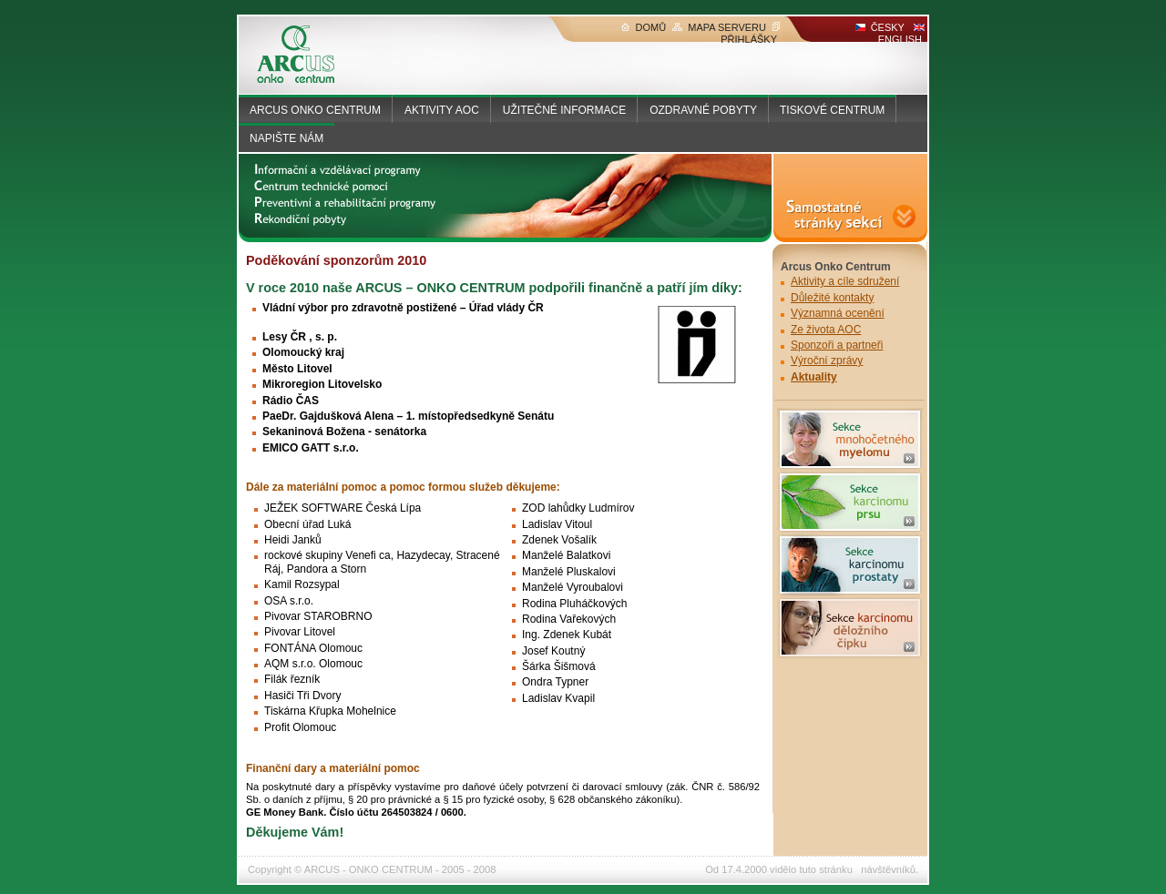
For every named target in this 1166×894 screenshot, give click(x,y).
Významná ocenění (838, 313)
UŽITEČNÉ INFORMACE (564, 110)
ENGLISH (901, 34)
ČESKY (880, 27)
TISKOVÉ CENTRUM (832, 110)
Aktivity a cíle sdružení (845, 281)
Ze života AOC (826, 329)
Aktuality (814, 377)
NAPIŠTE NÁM (286, 138)
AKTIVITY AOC (441, 110)
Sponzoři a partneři (837, 345)
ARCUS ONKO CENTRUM (315, 110)
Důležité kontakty (832, 297)
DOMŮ (643, 27)
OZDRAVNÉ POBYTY (703, 110)
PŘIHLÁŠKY (750, 33)
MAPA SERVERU (719, 27)
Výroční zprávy (827, 360)
